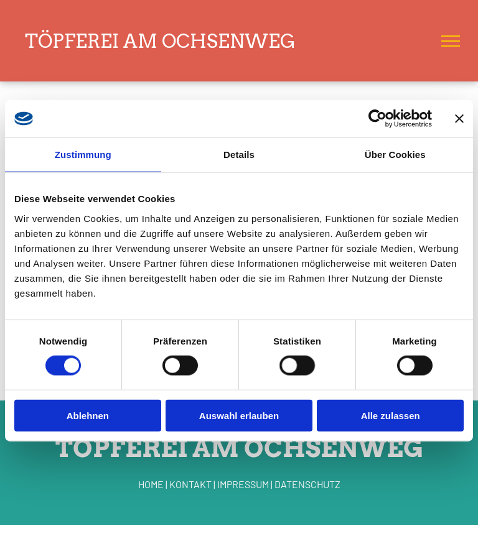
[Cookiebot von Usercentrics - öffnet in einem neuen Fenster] (377, 118)
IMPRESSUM (243, 484)
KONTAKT (190, 484)
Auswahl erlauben (239, 415)
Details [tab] (239, 154)
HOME (151, 484)
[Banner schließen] (459, 118)
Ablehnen (88, 415)
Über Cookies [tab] (395, 154)
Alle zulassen (390, 415)
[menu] (450, 41)
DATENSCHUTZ (307, 484)
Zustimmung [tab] (83, 154)
